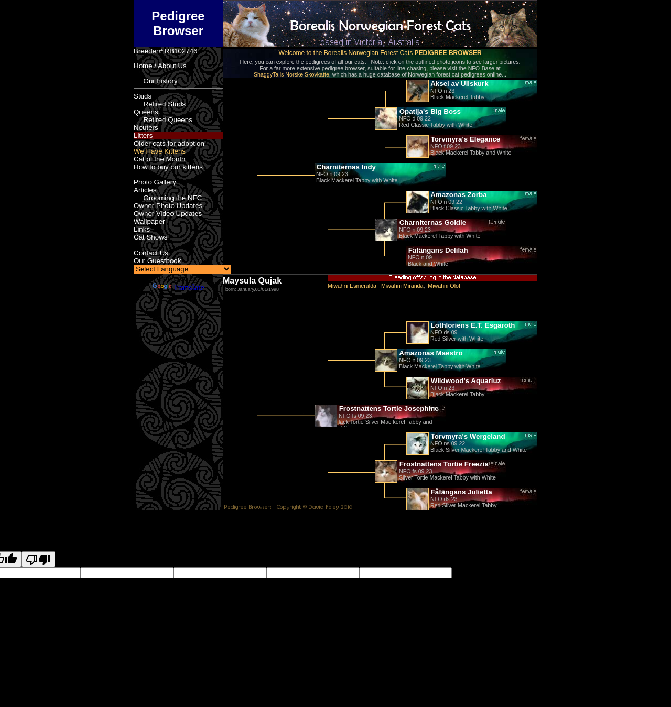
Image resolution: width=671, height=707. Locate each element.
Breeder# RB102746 (166, 51)
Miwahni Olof (444, 285)
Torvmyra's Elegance (464, 139)
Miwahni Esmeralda (352, 285)
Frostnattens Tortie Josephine (388, 408)
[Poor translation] (38, 559)
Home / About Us (160, 66)
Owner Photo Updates (168, 206)
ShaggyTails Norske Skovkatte (291, 74)
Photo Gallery (155, 182)
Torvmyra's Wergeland (467, 436)
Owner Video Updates (168, 213)
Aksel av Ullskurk (459, 84)
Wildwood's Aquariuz (465, 381)
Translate (178, 287)
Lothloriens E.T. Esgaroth (472, 325)
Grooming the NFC (168, 198)
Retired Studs (160, 104)
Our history (156, 81)
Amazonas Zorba (458, 195)
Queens (146, 112)
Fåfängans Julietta (460, 492)
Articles (145, 190)
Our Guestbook (157, 261)
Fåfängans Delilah (437, 250)
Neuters (146, 128)
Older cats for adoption (169, 143)
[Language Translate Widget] (182, 269)
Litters (143, 135)
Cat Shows (150, 237)
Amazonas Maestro (430, 353)
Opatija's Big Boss (429, 111)
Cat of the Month (160, 159)
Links (142, 229)
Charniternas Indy (345, 167)
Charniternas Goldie (431, 222)
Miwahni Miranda (402, 285)
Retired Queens (163, 120)
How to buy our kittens (168, 167)
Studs (142, 96)
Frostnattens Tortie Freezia (443, 464)
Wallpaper (149, 221)
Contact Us (151, 253)
